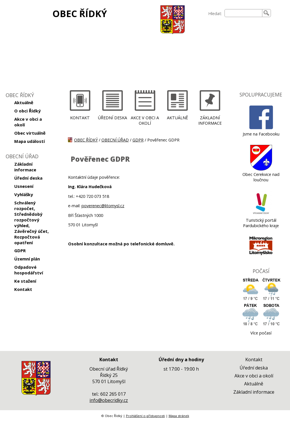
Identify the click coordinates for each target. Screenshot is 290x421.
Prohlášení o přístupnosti (145, 416)
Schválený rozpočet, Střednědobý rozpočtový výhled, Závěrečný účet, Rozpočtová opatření (31, 222)
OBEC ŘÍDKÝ (79, 13)
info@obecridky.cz (108, 400)
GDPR (20, 250)
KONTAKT (80, 117)
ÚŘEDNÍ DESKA (112, 117)
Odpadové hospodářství (28, 270)
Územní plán (27, 259)
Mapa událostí (29, 141)
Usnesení (23, 186)
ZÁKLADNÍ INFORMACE (210, 120)
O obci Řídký (27, 111)
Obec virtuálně (30, 133)
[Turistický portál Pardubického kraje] (261, 214)
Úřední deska (28, 178)
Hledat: (215, 13)
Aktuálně (23, 102)
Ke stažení (25, 281)
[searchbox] (243, 13)
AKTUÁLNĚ (177, 117)
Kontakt (23, 289)
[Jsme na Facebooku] (261, 128)
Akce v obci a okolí (28, 122)
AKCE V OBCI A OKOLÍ (145, 120)
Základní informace (25, 166)
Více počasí (260, 333)
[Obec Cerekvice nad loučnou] (261, 169)
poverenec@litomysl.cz (102, 205)
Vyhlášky (23, 194)
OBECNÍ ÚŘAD (115, 140)
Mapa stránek (179, 416)
